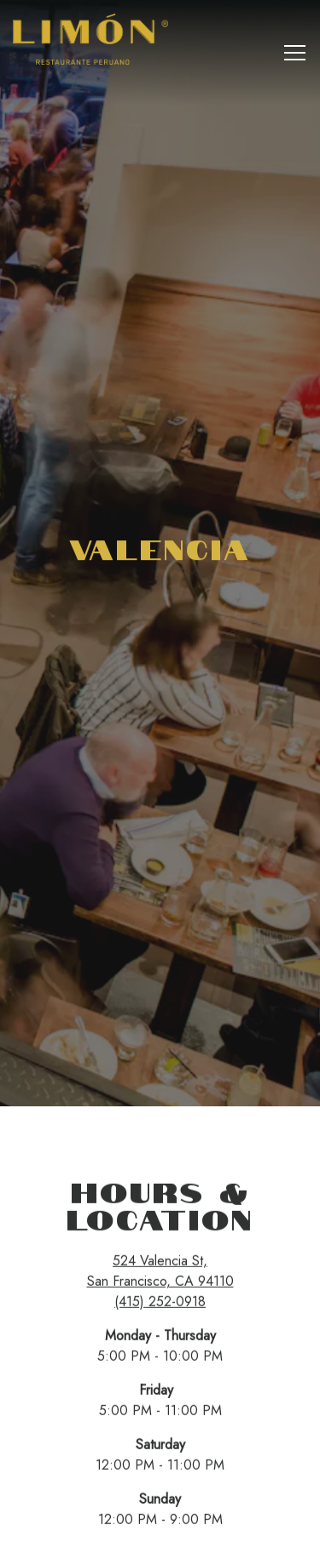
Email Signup (160, 1523)
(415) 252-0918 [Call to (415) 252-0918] (160, 1240)
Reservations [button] (160, 1486)
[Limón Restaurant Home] (94, 38)
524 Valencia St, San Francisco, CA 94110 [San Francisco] (160, 1210)
